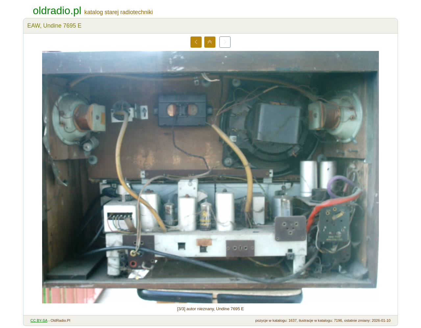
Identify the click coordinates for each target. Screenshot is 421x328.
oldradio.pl (57, 10)
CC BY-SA (39, 320)
